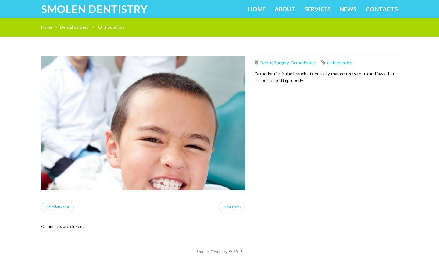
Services (318, 8)
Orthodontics (304, 62)
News (348, 8)
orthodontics (339, 62)
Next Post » (232, 207)
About (285, 8)
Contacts (382, 8)
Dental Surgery (74, 27)
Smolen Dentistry (94, 8)
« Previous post (57, 207)
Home (257, 8)
